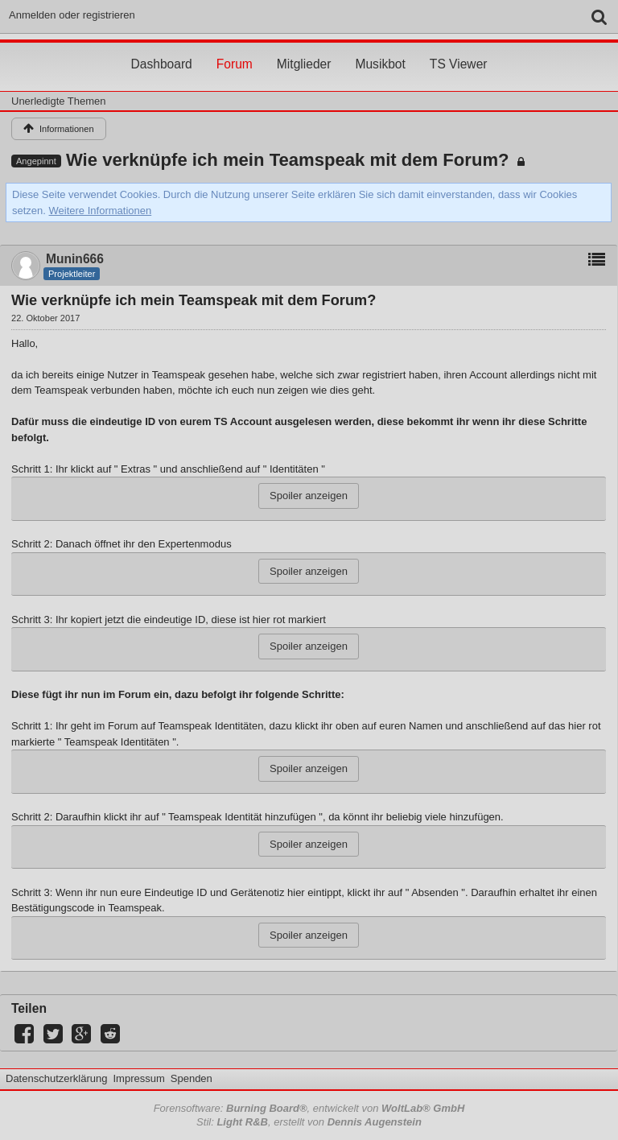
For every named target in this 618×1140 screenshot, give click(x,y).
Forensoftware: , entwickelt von (309, 1108)
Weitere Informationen (100, 210)
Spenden (191, 1078)
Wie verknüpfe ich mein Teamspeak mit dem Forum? (287, 160)
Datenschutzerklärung (56, 1078)
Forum (234, 49)
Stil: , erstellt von (309, 1122)
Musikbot (380, 49)
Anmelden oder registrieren (72, 15)
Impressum (138, 1078)
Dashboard (161, 49)
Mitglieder (304, 49)
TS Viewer (459, 49)
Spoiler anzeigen (309, 495)
